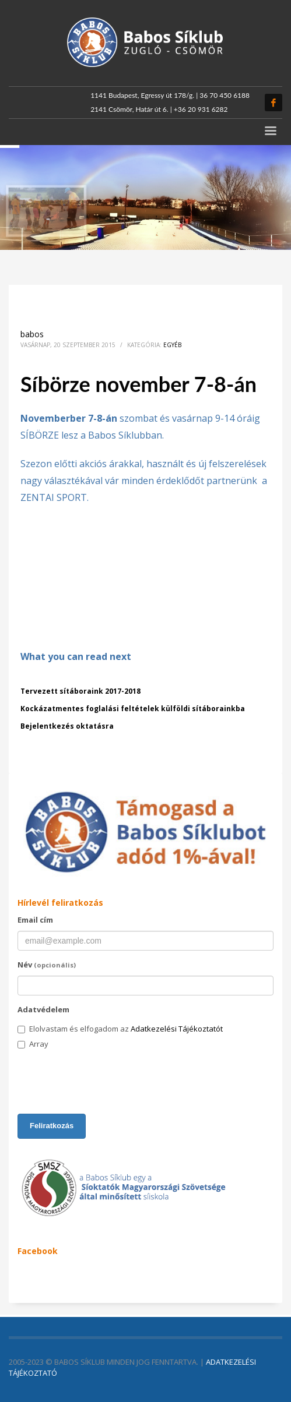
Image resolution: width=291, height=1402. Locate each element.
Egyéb (172, 345)
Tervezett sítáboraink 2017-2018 (80, 691)
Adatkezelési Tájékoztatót (177, 1028)
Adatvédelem (43, 1009)
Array (32, 1044)
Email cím (35, 919)
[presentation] (106, 1082)
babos (32, 334)
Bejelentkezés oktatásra (67, 726)
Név (46, 964)
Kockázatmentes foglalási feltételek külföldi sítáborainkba (132, 709)
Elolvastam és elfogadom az (120, 1028)
